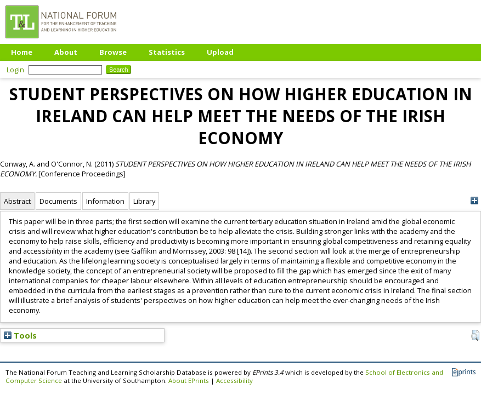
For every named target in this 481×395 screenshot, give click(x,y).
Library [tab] (144, 201)
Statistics (167, 52)
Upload (220, 52)
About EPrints (188, 380)
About (65, 52)
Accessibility (234, 380)
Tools (20, 335)
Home (21, 52)
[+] (474, 201)
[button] (475, 335)
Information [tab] (105, 201)
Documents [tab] (58, 201)
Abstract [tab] (17, 201)
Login (15, 70)
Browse (113, 52)
